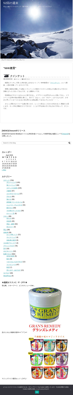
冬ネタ (9, 218)
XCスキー (10, 227)
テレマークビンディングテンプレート (13, 60)
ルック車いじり (12, 234)
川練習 (9, 191)
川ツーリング (11, 182)
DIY (4, 248)
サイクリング (11, 237)
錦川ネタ (10, 208)
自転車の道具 (11, 240)
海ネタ (9, 199)
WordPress (7, 276)
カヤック (6, 180)
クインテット (17, 76)
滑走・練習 (10, 224)
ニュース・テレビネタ (14, 205)
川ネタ (9, 196)
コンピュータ (11, 264)
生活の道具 (10, 256)
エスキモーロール (13, 194)
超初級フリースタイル (14, 202)
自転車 (5, 232)
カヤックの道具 (12, 188)
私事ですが (7, 254)
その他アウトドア (9, 243)
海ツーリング (11, 185)
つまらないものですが (14, 262)
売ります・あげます (14, 270)
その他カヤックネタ (14, 210)
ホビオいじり (8, 251)
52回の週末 (10, 3)
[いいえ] (71, 390)
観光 (8, 259)
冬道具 (9, 221)
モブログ (6, 273)
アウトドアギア (8, 246)
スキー (5, 216)
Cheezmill (65, 134)
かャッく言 (10, 213)
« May (4, 170)
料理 (8, 267)
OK (37, 392)
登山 (5, 230)
